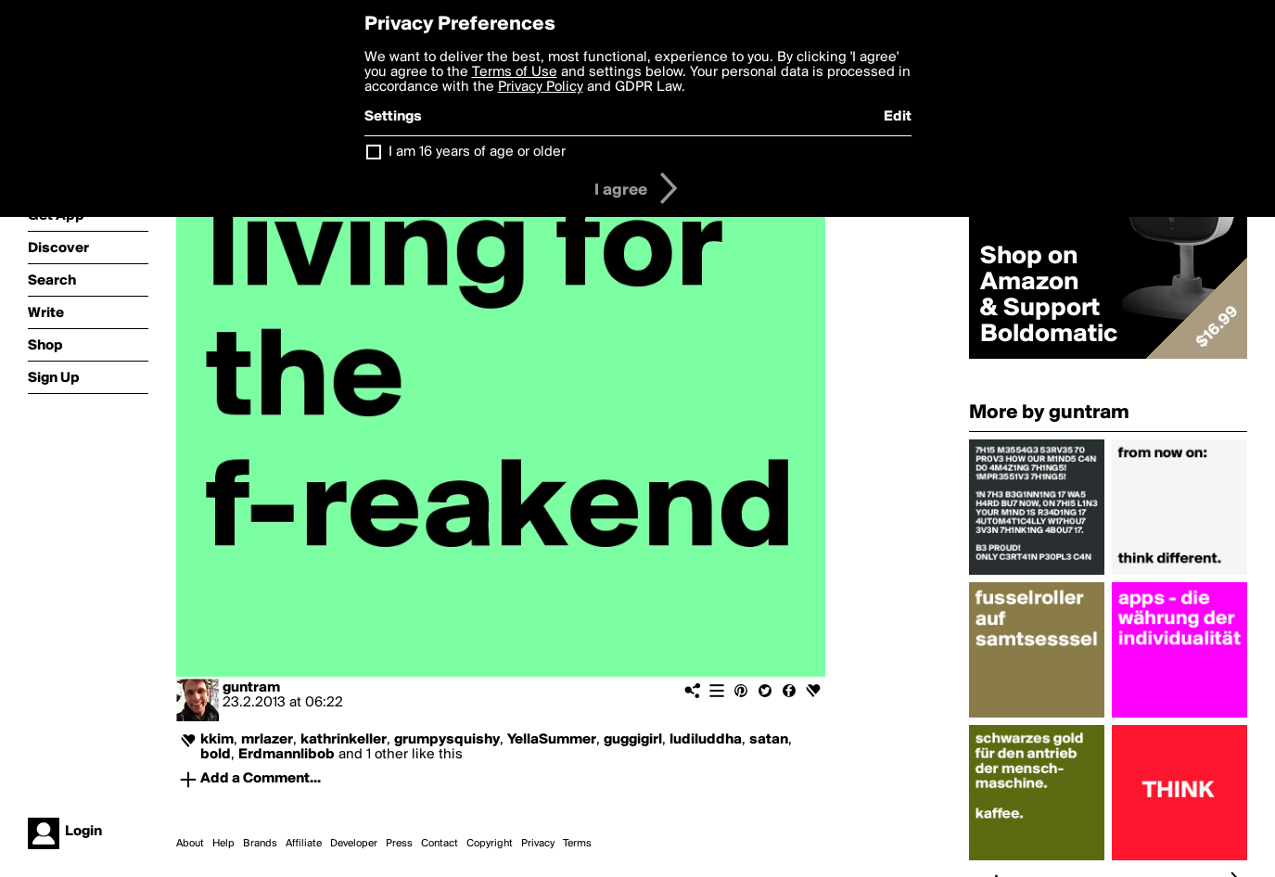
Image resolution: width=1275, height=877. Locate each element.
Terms (577, 843)
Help (223, 843)
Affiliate (304, 843)
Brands (260, 843)
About (190, 843)
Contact (439, 843)
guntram (251, 687)
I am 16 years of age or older (477, 152)
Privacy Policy (540, 87)
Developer (353, 843)
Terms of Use (514, 72)
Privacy (538, 843)
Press (399, 843)
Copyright (489, 843)
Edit (898, 116)
